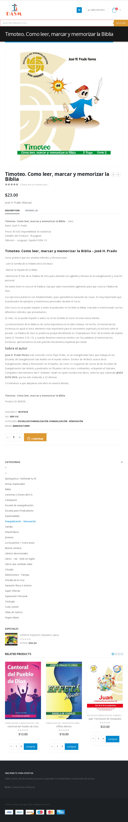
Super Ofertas (12, 590)
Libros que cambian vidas (18, 564)
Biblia (8, 489)
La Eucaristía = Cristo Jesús (19, 542)
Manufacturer (21, 426)
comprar (37, 438)
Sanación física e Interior (18, 585)
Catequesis (11, 500)
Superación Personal (16, 596)
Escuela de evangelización (33, 421)
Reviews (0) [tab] (31, 210)
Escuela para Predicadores (19, 510)
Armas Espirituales (15, 483)
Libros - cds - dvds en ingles (20, 558)
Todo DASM (11, 606)
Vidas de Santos (13, 612)
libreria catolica (13, 548)
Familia (9, 526)
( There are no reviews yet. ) (34, 184)
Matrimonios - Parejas (17, 574)
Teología (10, 601)
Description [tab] (12, 210)
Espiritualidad (12, 516)
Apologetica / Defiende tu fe (20, 478)
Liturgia (9, 569)
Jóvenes (9, 537)
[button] (112, 654)
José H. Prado (19, 225)
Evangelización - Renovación (66, 421)
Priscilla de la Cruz (14, 580)
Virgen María (12, 617)
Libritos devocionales (16, 553)
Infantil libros (12, 532)
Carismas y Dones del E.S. (19, 494)
